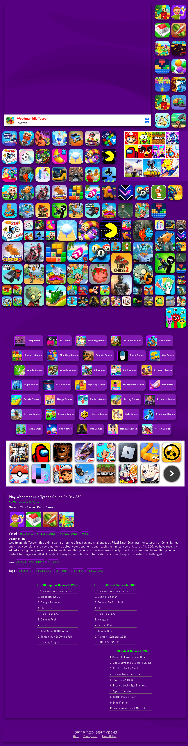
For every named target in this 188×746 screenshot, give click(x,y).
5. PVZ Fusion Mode (121, 679)
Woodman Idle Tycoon (29, 502)
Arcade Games (43, 571)
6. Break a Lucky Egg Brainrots (128, 685)
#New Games (26, 533)
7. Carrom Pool (103, 625)
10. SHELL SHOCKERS (107, 642)
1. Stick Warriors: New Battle (55, 591)
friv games (135, 550)
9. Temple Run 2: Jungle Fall (55, 636)
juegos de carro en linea (30, 562)
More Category (95, 571)
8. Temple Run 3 (104, 631)
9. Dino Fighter (119, 702)
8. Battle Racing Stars (123, 697)
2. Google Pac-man (106, 596)
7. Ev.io (42, 625)
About (76, 736)
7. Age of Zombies (120, 691)
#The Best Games (46, 533)
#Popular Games (68, 533)
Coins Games (46, 507)
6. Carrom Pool (47, 619)
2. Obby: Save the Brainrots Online (130, 662)
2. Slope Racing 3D (49, 596)
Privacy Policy (90, 736)
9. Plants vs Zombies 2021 (110, 636)
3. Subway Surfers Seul (109, 602)
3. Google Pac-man (49, 602)
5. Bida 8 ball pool (49, 614)
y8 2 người (53, 562)
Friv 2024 (78, 571)
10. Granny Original (49, 642)
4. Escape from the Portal (125, 674)
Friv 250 (13, 502)
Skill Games (61, 571)
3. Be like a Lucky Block (124, 668)
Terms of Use (109, 736)
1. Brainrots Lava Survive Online (129, 657)
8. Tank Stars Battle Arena (53, 631)
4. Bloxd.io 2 (45, 608)
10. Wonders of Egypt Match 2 (128, 708)
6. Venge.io (101, 619)
